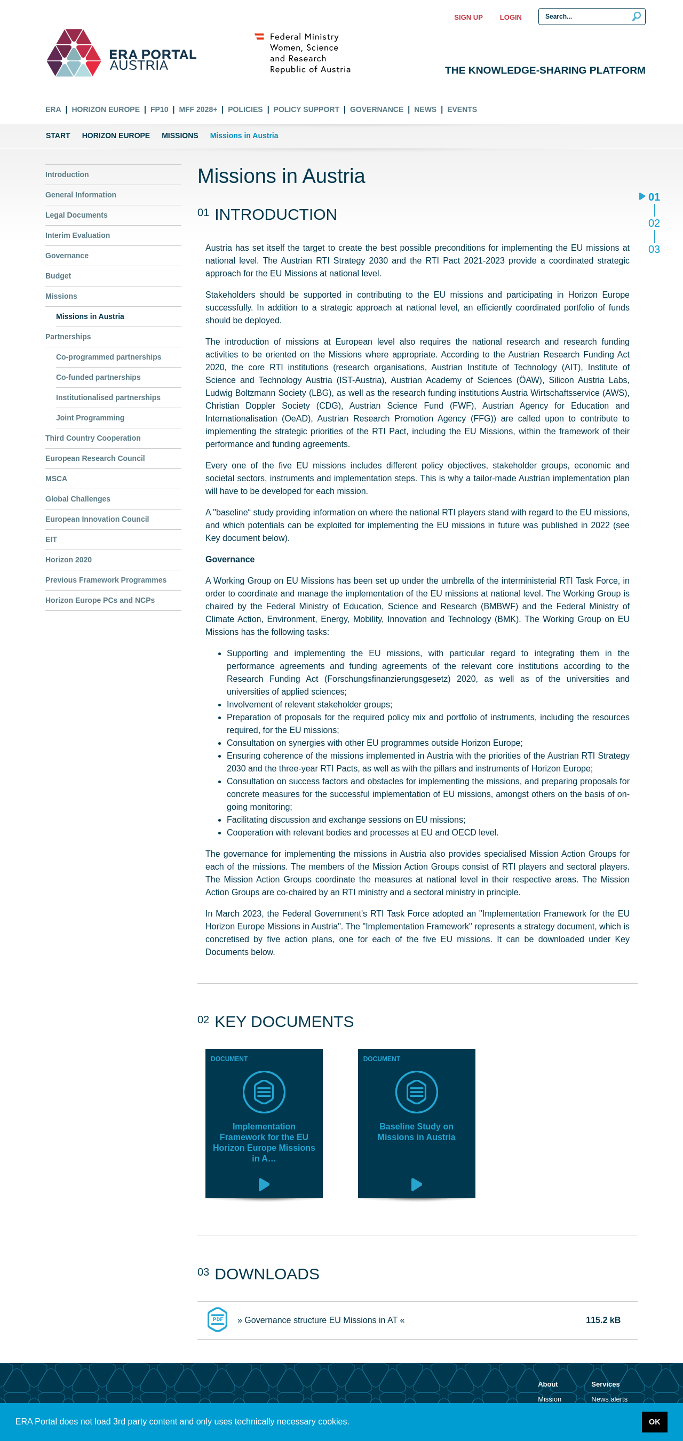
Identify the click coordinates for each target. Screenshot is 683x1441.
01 (654, 198)
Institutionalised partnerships (108, 397)
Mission (549, 1399)
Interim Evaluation (77, 235)
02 (654, 224)
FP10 (159, 109)
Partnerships (68, 336)
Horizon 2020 (68, 559)
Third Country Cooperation (93, 438)
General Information (80, 194)
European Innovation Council (97, 519)
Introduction (67, 174)
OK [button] (655, 1422)
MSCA (56, 478)
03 (654, 249)
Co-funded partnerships (98, 377)
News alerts (609, 1399)
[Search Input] (592, 16)
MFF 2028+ (198, 109)
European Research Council (95, 458)
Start (58, 135)
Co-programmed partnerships (109, 357)
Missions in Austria (90, 316)
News (425, 109)
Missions (180, 135)
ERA (53, 109)
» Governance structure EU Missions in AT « (320, 1320)
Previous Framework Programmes (105, 580)
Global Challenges (77, 499)
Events (462, 109)
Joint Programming (90, 417)
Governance (376, 109)
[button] (353, 1422)
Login (511, 17)
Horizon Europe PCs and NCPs (100, 600)
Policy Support (306, 109)
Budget (58, 276)
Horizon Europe (106, 109)
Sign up (468, 17)
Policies (245, 109)
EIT (51, 539)
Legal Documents (76, 215)
